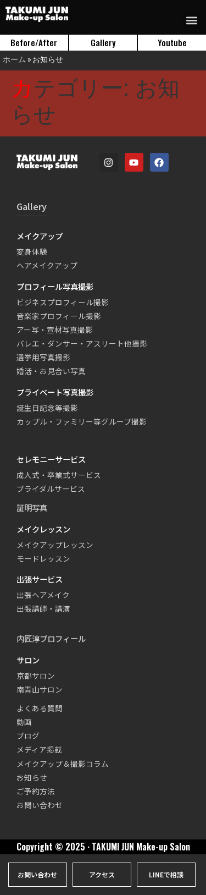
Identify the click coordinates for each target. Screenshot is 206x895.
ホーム (14, 59)
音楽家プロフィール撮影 (58, 315)
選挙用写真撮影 (43, 357)
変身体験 (31, 251)
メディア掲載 (39, 749)
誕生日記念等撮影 (47, 407)
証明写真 (31, 507)
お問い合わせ (39, 804)
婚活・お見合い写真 (51, 370)
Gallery (31, 206)
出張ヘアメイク (43, 594)
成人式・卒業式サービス (58, 474)
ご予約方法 (35, 791)
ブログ (28, 735)
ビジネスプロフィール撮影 (62, 302)
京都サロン (35, 675)
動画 (24, 721)
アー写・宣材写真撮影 (54, 329)
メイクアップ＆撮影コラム (62, 763)
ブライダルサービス (50, 488)
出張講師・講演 (43, 608)
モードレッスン (43, 558)
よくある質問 (39, 707)
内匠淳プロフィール (51, 638)
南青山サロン (39, 689)
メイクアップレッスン (54, 544)
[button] (191, 20)
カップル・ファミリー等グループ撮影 (81, 421)
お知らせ (31, 777)
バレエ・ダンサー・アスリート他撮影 (81, 343)
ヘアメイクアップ (46, 265)
